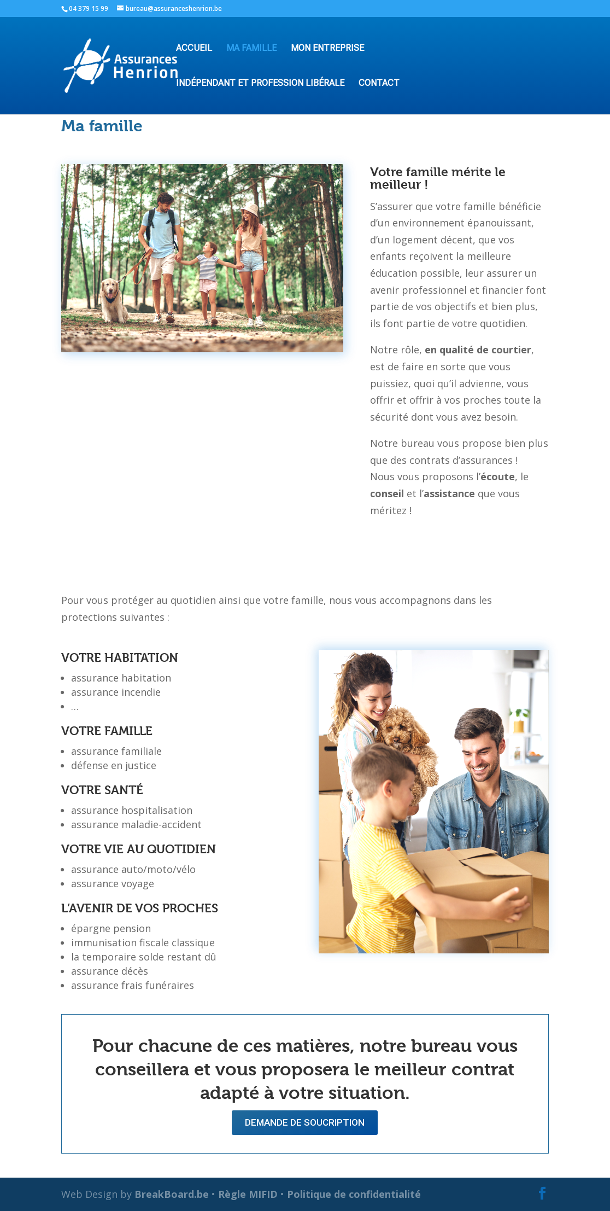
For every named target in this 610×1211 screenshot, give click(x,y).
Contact (379, 83)
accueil (194, 48)
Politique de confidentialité (354, 1194)
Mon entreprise (327, 48)
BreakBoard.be (171, 1194)
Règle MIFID (248, 1194)
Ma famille (251, 48)
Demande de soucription (305, 1122)
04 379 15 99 (88, 8)
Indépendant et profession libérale (260, 83)
